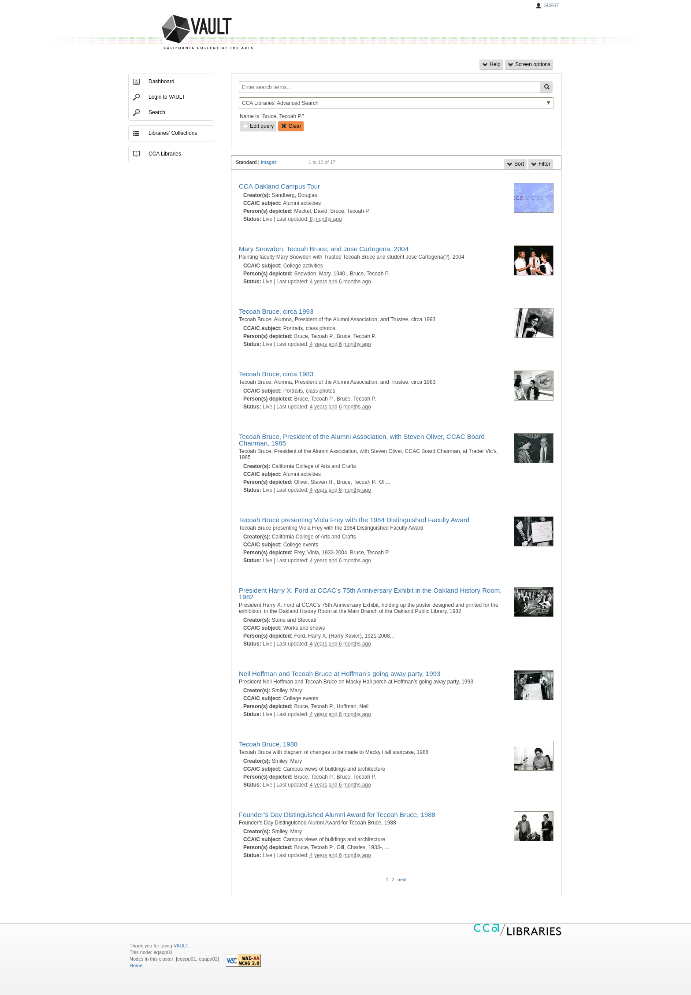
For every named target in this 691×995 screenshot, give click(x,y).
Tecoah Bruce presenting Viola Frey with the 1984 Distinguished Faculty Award (354, 519)
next (402, 879)
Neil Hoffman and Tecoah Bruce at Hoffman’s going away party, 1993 (339, 673)
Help (491, 64)
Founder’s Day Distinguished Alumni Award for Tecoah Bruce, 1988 (337, 814)
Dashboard (162, 81)
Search (157, 112)
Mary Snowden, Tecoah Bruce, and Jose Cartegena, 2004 (324, 248)
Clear (291, 126)
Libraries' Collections (173, 133)
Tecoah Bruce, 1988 (268, 744)
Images (269, 162)
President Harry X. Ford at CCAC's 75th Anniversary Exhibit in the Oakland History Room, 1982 (370, 594)
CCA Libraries (165, 154)
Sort (515, 164)
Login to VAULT (167, 97)
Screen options (529, 64)
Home (136, 965)
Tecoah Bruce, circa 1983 (276, 374)
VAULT (174, 32)
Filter (540, 164)
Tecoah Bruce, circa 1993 (276, 311)
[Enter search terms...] (389, 87)
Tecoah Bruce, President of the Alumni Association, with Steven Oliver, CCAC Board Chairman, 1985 (362, 440)
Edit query (258, 126)
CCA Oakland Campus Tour (279, 186)
